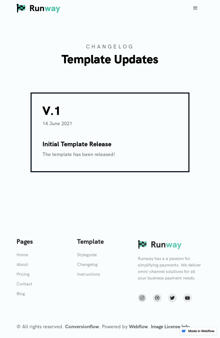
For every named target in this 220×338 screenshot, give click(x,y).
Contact (24, 286)
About (22, 266)
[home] (38, 8)
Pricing (22, 276)
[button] (195, 8)
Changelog (87, 266)
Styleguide (87, 256)
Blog (20, 295)
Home (22, 256)
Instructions (88, 276)
